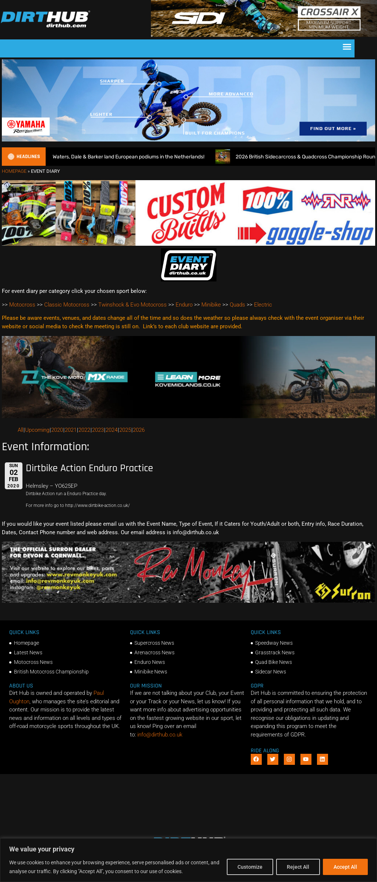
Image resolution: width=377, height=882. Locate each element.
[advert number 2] (188, 601)
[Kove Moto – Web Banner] (188, 416)
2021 (71, 430)
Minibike (211, 304)
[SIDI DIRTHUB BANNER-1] (264, 35)
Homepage (14, 171)
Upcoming (37, 430)
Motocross (22, 304)
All (20, 430)
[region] (188, 860)
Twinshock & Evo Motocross (132, 304)
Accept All (345, 867)
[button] (347, 47)
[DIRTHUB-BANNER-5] (188, 244)
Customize (250, 867)
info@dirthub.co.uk (159, 734)
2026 (139, 430)
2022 (84, 430)
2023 (98, 430)
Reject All (298, 867)
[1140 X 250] (188, 139)
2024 (111, 430)
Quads (237, 304)
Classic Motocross (66, 304)
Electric (263, 304)
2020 (57, 430)
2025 (125, 430)
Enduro (184, 304)
